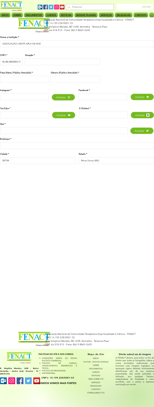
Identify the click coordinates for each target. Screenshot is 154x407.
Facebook (83, 90)
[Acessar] (63, 97)
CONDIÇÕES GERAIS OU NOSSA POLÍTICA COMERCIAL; (59, 359)
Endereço (5, 139)
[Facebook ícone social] (20, 380)
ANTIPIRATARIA (48, 373)
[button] (86, 15)
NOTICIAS (96, 375)
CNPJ (3, 55)
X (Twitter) (84, 108)
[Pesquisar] (89, 7)
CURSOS (96, 372)
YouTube (4, 108)
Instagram (5, 90)
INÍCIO (96, 358)
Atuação (29, 55)
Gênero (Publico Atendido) (64, 73)
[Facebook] (45, 7)
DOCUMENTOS (96, 368)
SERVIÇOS (95, 382)
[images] (40, 7)
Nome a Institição (8, 37)
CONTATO (95, 389)
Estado (82, 154)
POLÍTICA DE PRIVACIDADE (53, 370)
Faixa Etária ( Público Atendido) (15, 73)
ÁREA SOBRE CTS (96, 379)
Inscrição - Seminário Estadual (96, 361)
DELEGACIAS (96, 386)
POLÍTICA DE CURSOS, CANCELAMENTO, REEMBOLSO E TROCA (59, 365)
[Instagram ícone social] (11, 380)
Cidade (3, 154)
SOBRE (96, 365)
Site (2, 124)
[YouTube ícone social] (36, 380)
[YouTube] (62, 7)
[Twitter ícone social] (28, 380)
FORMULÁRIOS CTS (95, 392)
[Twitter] (51, 7)
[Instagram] (56, 7)
